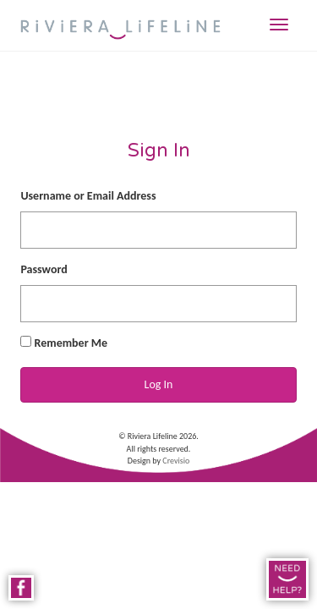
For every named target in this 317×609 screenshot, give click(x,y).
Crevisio (175, 460)
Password (43, 269)
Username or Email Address (88, 196)
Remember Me (63, 343)
